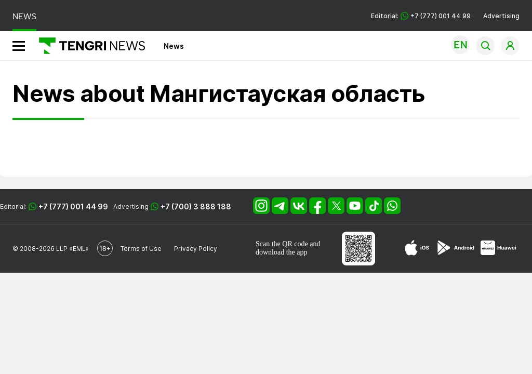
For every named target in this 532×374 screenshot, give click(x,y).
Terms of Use (141, 248)
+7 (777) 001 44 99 (73, 206)
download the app (282, 252)
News (174, 46)
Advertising (501, 16)
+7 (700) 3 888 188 (196, 206)
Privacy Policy (195, 248)
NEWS (24, 16)
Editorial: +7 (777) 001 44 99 (421, 16)
